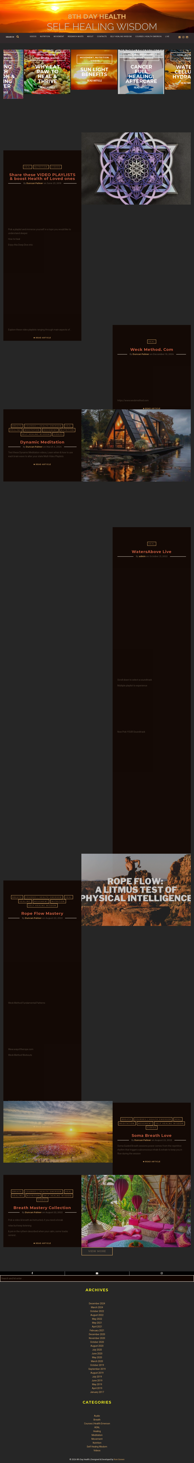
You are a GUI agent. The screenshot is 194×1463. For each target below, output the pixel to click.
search (10, 37)
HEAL (27, 315)
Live (167, 36)
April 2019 (97, 1388)
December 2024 (97, 1303)
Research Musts (75, 36)
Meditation (32, 486)
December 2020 (97, 1334)
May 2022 (97, 1319)
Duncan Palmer (34, 331)
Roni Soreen (119, 1459)
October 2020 (97, 1342)
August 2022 (97, 1315)
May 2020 (97, 1357)
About (90, 36)
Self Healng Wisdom (36, 490)
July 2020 (97, 1349)
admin (142, 845)
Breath (17, 482)
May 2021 (97, 1322)
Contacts (102, 36)
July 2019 (97, 1376)
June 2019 (97, 1380)
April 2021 (97, 1326)
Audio (97, 1416)
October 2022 (97, 1311)
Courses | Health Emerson (148, 36)
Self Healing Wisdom (121, 36)
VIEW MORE (97, 1251)
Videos (33, 36)
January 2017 (97, 1392)
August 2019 (97, 1373)
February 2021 (97, 1330)
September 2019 (97, 1369)
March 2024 (97, 1307)
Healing (15, 486)
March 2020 (97, 1361)
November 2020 (97, 1338)
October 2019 (97, 1365)
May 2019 (97, 1384)
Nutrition (45, 36)
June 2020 (97, 1353)
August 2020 (97, 1346)
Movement (59, 36)
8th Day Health (97, 16)
